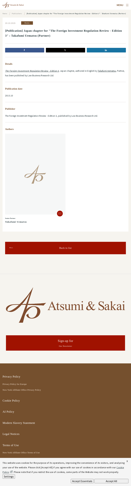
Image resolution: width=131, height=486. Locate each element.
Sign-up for (65, 343)
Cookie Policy (11, 400)
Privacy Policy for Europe (15, 384)
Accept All (111, 481)
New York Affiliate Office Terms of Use (21, 452)
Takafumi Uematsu (107, 70)
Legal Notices (11, 434)
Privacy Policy (11, 376)
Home (5, 13)
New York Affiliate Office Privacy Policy (22, 390)
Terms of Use (11, 445)
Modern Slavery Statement (19, 423)
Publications (17, 13)
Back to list (65, 248)
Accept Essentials (82, 481)
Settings (9, 476)
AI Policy (8, 411)
